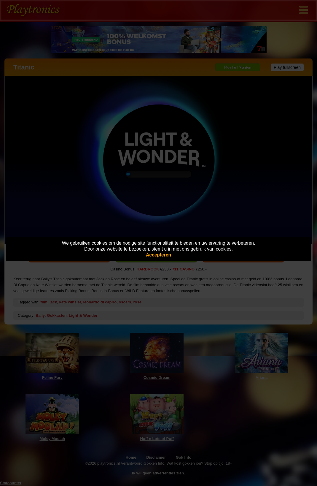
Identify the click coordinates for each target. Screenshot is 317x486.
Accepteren (158, 254)
